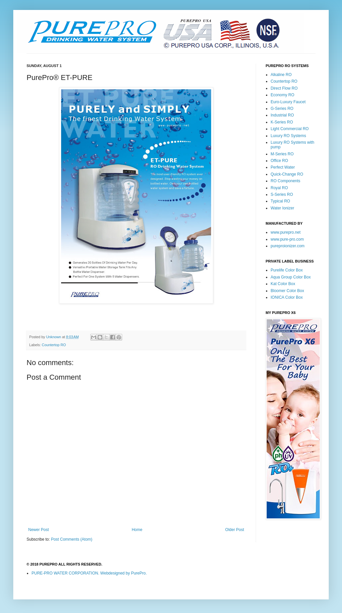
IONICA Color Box (287, 297)
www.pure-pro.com (287, 239)
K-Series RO (282, 122)
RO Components (285, 181)
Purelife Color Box (287, 270)
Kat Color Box (283, 283)
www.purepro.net (285, 232)
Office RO (279, 160)
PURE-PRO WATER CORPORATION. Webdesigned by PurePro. (89, 573)
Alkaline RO (281, 74)
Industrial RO (282, 115)
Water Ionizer (282, 208)
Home (137, 529)
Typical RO (280, 201)
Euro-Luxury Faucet (288, 102)
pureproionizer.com (287, 246)
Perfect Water (283, 167)
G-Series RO (282, 108)
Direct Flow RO (284, 88)
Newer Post (38, 529)
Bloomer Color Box (287, 290)
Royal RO (279, 188)
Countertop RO (54, 345)
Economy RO (282, 95)
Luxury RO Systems (288, 135)
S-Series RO (282, 194)
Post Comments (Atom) (71, 539)
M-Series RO (282, 154)
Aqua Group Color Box (291, 277)
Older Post (234, 529)
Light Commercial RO (290, 128)
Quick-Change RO (287, 174)
